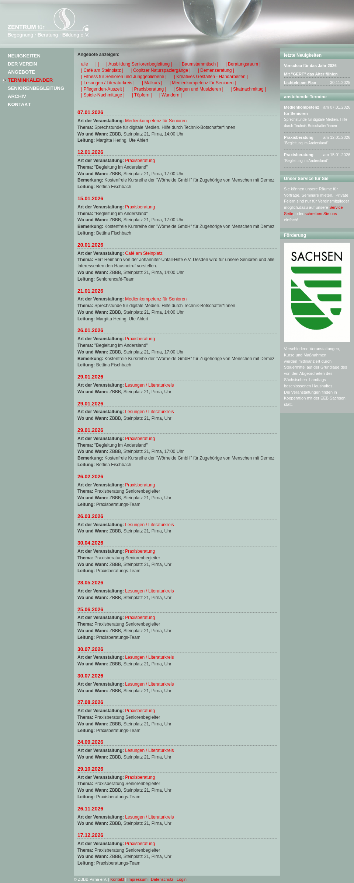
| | (97, 64)
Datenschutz (162, 879)
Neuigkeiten (24, 56)
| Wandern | (170, 95)
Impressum (138, 879)
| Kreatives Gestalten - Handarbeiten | (211, 76)
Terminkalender (30, 80)
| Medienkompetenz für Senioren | (203, 82)
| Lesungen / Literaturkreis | (108, 82)
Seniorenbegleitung (36, 88)
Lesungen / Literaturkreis (149, 385)
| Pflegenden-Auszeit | (102, 89)
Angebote (21, 72)
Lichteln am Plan (300, 82)
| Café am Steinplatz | (102, 70)
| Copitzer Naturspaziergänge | (160, 70)
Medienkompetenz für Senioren (156, 120)
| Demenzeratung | (216, 70)
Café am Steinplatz (143, 253)
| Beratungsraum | (243, 64)
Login (182, 879)
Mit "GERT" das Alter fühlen (311, 74)
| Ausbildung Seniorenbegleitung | (139, 64)
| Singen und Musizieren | (198, 89)
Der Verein (22, 64)
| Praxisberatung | (149, 89)
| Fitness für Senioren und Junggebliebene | (124, 76)
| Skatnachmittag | (248, 89)
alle (84, 64)
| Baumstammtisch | (199, 64)
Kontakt (19, 104)
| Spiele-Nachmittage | (103, 95)
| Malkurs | (152, 82)
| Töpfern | (142, 95)
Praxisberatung (140, 160)
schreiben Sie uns (321, 213)
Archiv (17, 96)
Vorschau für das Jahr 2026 (310, 65)
